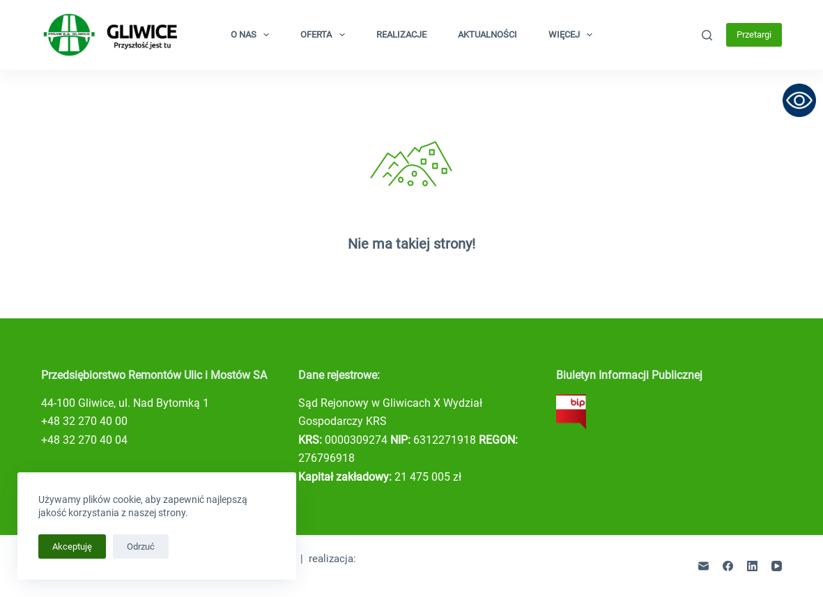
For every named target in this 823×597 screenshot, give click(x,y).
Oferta (325, 34)
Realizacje (401, 34)
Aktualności (487, 34)
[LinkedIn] (752, 566)
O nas (253, 34)
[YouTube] (776, 566)
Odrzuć (141, 546)
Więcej (573, 34)
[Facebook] (728, 566)
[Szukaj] (707, 35)
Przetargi (754, 34)
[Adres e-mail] (703, 566)
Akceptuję (72, 546)
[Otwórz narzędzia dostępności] (799, 100)
